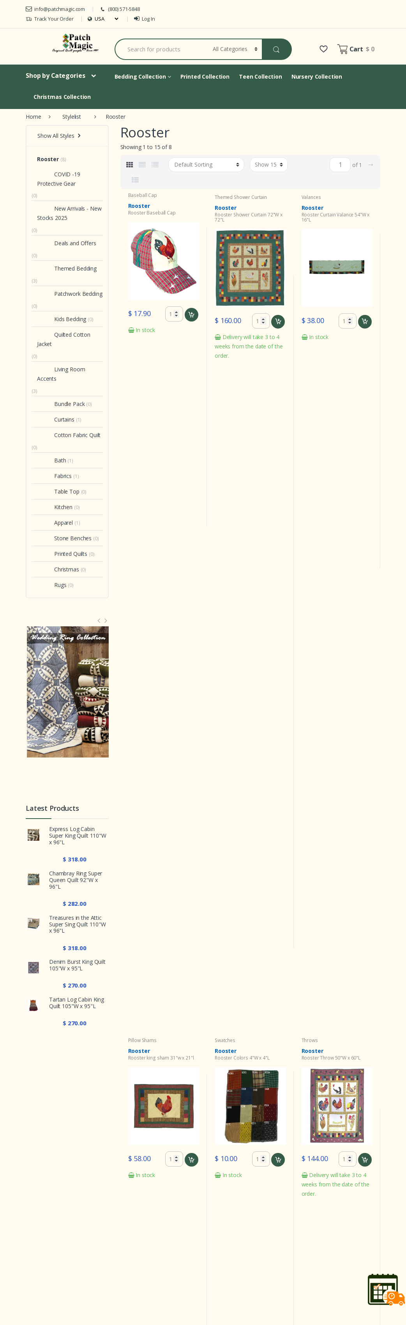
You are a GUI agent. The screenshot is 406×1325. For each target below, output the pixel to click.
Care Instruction (199, 1237)
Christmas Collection (62, 96)
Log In (144, 18)
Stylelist (71, 116)
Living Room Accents (61, 374)
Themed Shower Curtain (241, 197)
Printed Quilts (62, 553)
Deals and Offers (66, 243)
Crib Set (136, 751)
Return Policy (264, 1207)
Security (258, 1222)
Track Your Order (50, 19)
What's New (194, 1192)
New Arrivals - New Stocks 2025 (69, 213)
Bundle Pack (61, 404)
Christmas (58, 569)
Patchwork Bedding (69, 293)
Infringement (264, 1237)
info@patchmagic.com (55, 8)
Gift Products (264, 1266)
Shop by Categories (55, 75)
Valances (311, 197)
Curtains (55, 419)
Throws (310, 374)
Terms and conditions (206, 1222)
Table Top (58, 491)
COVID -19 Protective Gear (58, 178)
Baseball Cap (142, 195)
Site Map (308, 1237)
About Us (308, 1251)
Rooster (48, 159)
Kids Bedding (61, 319)
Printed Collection (204, 76)
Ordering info (195, 1207)
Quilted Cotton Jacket (63, 339)
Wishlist (306, 1222)
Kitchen (54, 507)
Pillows (135, 546)
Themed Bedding (67, 268)
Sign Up (353, 1142)
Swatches (225, 374)
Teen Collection (260, 76)
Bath (51, 460)
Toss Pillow (156, 546)
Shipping (189, 1266)
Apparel (55, 522)
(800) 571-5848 (119, 9)
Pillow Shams (142, 374)
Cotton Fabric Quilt (69, 435)
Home (33, 116)
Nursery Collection (316, 76)
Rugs (51, 585)
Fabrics (54, 476)
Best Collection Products (327, 1281)
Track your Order (318, 1207)
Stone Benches (64, 538)
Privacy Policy (265, 1192)
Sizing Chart (193, 1251)
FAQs (185, 1281)
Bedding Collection (143, 76)
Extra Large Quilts (319, 1295)
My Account (312, 1192)
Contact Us (311, 1266)
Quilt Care (260, 1251)
